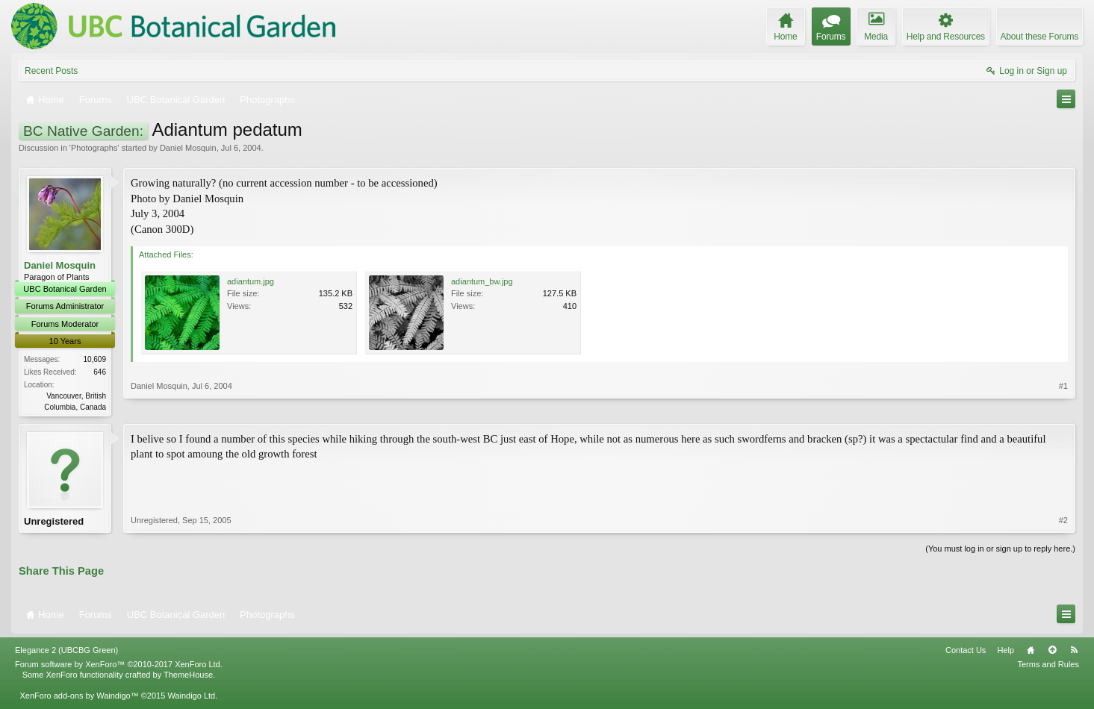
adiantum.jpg (250, 281)
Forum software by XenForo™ (119, 667)
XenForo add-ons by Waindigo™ (78, 698)
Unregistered (54, 522)
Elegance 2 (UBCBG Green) (66, 653)
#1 (1063, 404)
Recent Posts (51, 71)
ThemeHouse (188, 677)
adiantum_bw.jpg (482, 281)
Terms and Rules (1048, 667)
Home (1030, 653)
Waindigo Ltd (191, 698)
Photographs (94, 147)
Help (1005, 653)
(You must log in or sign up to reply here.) (1000, 550)
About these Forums (1039, 36)
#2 (1063, 522)
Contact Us (965, 653)
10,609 (94, 359)
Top (1052, 653)
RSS (1074, 653)
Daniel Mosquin (188, 147)
